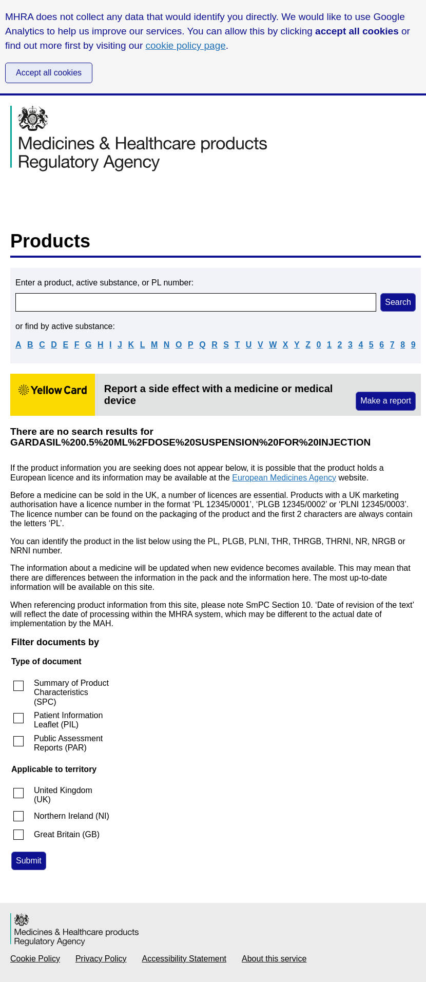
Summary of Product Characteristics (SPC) (71, 692)
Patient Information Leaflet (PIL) (68, 720)
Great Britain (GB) (67, 834)
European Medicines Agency (284, 477)
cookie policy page (186, 45)
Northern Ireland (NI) (71, 816)
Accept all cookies (49, 72)
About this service (274, 958)
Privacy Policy (101, 958)
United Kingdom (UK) (63, 795)
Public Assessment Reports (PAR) (68, 743)
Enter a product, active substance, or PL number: (104, 282)
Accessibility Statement (184, 958)
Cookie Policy (35, 958)
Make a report (385, 400)
